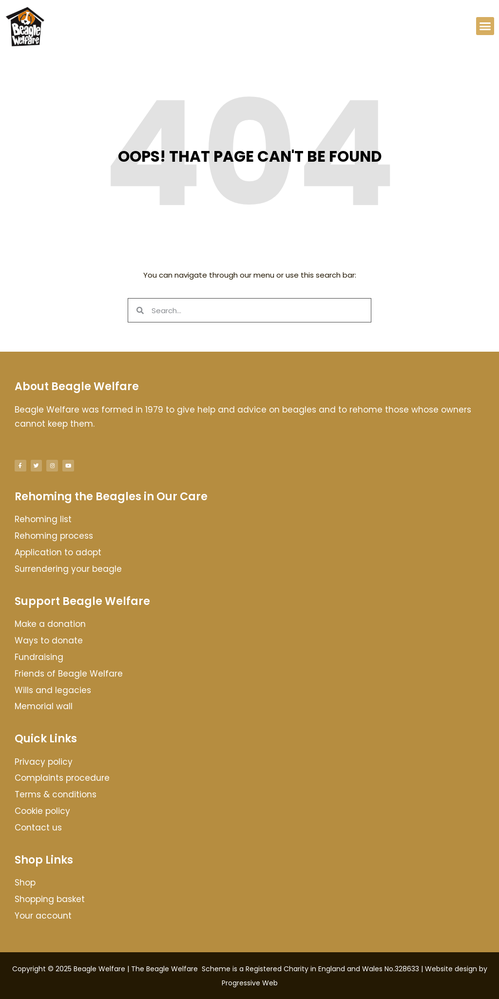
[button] (485, 26)
